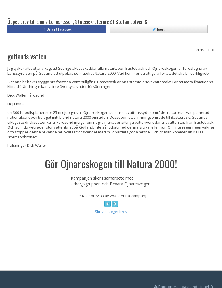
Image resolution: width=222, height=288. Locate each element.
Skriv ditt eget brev (111, 211)
